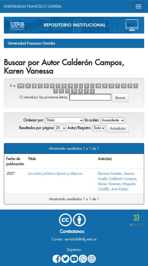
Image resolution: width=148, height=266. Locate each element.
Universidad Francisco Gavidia (31, 43)
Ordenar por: (33, 120)
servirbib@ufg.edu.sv (81, 239)
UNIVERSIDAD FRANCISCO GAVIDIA (33, 6)
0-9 (21, 86)
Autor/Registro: (79, 128)
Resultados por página (36, 128)
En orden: (92, 120)
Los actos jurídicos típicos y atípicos (55, 173)
